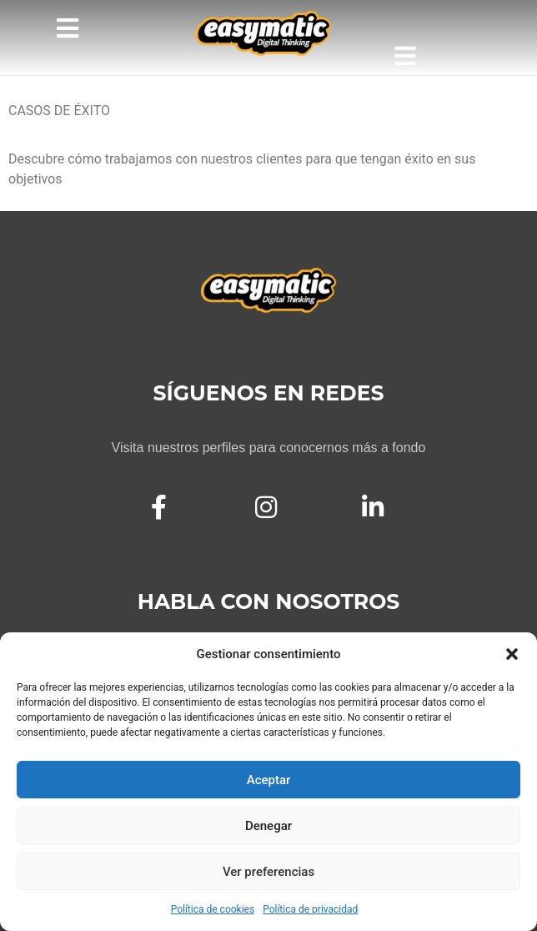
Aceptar (269, 780)
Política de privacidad (310, 909)
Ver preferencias (268, 871)
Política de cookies (213, 909)
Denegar (268, 825)
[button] (512, 654)
